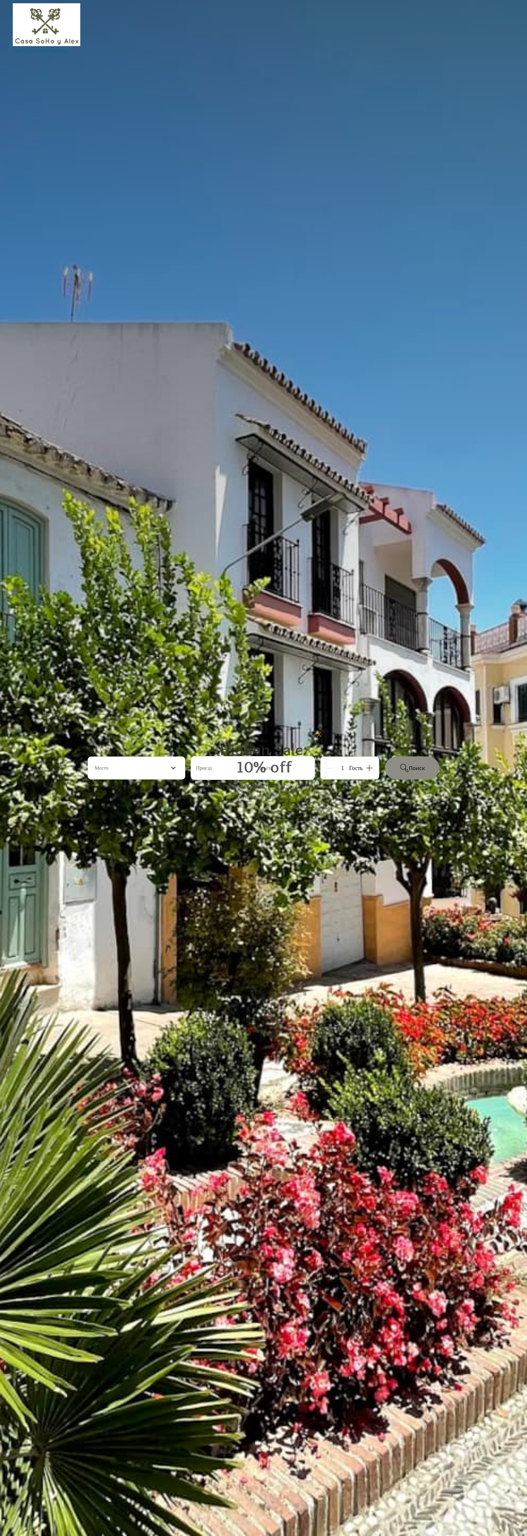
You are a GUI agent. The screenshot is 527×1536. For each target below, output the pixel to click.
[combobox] (136, 768)
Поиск (412, 768)
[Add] (369, 768)
